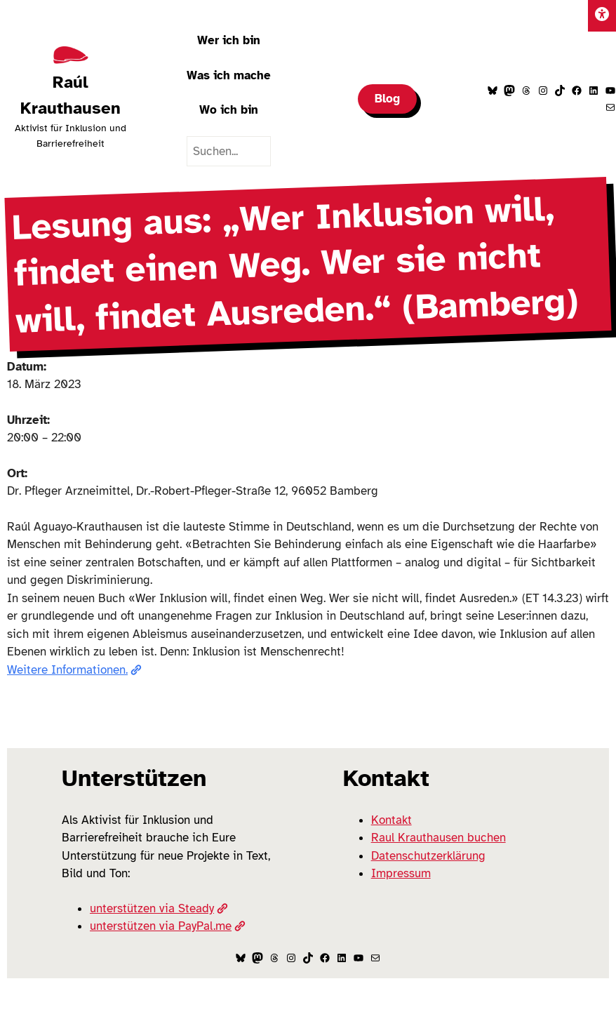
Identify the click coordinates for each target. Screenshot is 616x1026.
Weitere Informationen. (74, 669)
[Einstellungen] (602, 16)
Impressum (401, 873)
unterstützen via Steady (159, 908)
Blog (387, 98)
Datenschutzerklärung (428, 855)
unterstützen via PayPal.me (168, 926)
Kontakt (391, 820)
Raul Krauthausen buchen (438, 837)
